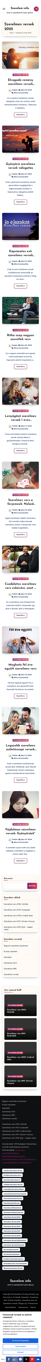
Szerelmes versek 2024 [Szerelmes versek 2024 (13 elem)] (12, 1217)
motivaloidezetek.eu (10, 1162)
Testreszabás (20, 1346)
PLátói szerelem (10, 951)
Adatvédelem (10, 1307)
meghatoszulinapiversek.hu (13, 1156)
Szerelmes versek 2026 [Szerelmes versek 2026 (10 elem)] (12, 1226)
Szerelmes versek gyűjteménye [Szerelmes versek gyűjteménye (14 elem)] (15, 1240)
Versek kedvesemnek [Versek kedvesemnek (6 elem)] (11, 1249)
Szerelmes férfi (10, 963)
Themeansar (33, 1303)
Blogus (22, 1303)
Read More (21, 115)
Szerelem (8, 957)
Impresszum (23, 1307)
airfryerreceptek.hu (27, 1159)
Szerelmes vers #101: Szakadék (17, 910)
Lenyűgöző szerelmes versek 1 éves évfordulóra (20, 420)
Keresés (8, 878)
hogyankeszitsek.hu (10, 1153)
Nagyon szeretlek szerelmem (16, 946)
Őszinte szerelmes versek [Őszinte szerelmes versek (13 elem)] (13, 1268)
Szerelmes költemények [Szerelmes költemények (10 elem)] (12, 1207)
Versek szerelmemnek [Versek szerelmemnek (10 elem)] (11, 1254)
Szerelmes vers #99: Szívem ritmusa (19, 921)
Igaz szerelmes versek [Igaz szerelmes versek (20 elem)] (12, 1180)
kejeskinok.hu (25, 1162)
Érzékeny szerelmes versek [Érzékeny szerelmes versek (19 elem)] (13, 1259)
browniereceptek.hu (10, 1159)
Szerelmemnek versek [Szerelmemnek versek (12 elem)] (11, 1203)
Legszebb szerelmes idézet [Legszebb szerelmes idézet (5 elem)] (14, 1189)
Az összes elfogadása (20, 1341)
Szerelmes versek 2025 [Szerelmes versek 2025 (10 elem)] (12, 1221)
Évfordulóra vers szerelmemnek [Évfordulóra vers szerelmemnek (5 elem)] (15, 1263)
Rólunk (33, 1307)
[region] (20, 1334)
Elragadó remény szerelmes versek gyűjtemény (20, 84)
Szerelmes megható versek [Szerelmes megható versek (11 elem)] (13, 1212)
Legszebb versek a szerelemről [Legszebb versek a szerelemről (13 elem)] (15, 1194)
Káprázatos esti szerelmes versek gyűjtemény (20, 255)
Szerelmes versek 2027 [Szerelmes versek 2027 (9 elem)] (12, 1231)
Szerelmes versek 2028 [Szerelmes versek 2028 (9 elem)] (12, 1235)
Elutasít (20, 1352)
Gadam (13, 90)
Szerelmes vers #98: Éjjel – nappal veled (18, 928)
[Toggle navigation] (4, 9)
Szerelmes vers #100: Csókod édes (18, 916)
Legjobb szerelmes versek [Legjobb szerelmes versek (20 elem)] (13, 1184)
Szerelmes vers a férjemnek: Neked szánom (20, 504)
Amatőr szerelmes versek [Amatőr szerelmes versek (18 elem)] (13, 1170)
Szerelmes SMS (10, 969)
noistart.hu (19, 1150)
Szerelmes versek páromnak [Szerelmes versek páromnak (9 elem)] (14, 1245)
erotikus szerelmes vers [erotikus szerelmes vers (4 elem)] (12, 1175)
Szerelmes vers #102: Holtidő (16, 904)
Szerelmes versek (20, 75)
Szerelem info (20, 8)
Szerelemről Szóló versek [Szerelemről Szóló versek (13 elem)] (13, 1198)
